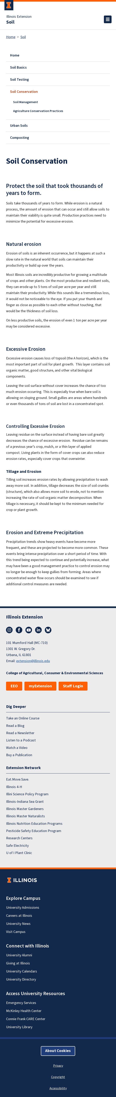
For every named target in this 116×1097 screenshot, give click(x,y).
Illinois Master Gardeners (25, 808)
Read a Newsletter (20, 733)
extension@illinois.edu (33, 661)
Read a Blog (15, 725)
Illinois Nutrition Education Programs (34, 823)
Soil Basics (18, 67)
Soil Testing (19, 79)
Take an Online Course (22, 718)
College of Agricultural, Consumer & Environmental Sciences (54, 673)
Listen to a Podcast (21, 740)
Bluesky (48, 630)
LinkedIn (38, 630)
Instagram (9, 630)
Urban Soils (19, 125)
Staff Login (73, 686)
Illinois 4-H (14, 786)
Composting (19, 137)
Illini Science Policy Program (27, 794)
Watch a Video (16, 747)
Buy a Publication (19, 755)
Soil (10, 22)
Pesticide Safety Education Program (33, 830)
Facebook (19, 630)
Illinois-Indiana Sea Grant (25, 801)
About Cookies (58, 1051)
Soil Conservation (24, 91)
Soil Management (25, 102)
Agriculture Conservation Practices (38, 111)
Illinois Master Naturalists (25, 816)
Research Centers (19, 838)
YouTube (28, 630)
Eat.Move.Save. (17, 779)
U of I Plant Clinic (19, 852)
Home (10, 37)
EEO (14, 686)
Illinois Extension (19, 16)
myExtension (40, 686)
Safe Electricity (17, 845)
